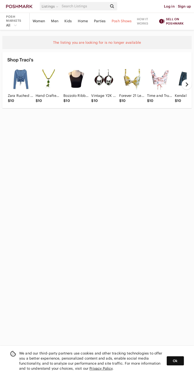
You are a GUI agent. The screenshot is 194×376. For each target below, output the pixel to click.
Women (39, 21)
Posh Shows (122, 21)
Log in (169, 6)
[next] (187, 84)
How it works (143, 21)
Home (83, 21)
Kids (68, 21)
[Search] (84, 6)
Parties (100, 21)
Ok (175, 361)
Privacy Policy (100, 368)
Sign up (184, 6)
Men (54, 21)
